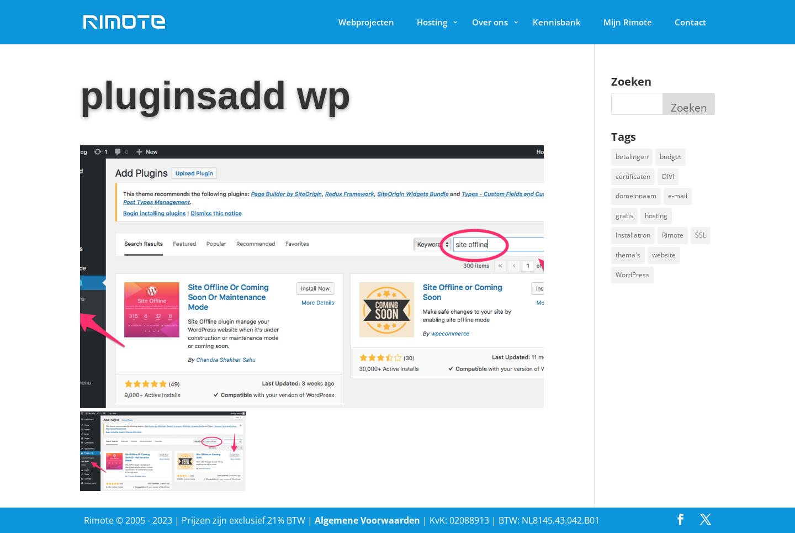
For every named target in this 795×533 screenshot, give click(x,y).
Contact (690, 22)
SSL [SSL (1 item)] (700, 235)
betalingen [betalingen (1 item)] (632, 156)
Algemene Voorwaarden (367, 520)
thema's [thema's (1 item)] (628, 255)
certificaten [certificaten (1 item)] (633, 176)
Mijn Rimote (627, 22)
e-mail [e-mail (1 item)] (677, 195)
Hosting (432, 22)
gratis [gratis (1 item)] (624, 215)
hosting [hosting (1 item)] (656, 215)
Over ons (490, 22)
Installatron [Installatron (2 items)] (633, 235)
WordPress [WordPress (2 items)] (632, 274)
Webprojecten (366, 22)
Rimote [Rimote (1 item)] (672, 235)
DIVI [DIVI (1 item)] (668, 176)
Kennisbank (557, 22)
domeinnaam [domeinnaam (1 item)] (636, 195)
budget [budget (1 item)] (670, 156)
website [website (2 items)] (664, 255)
